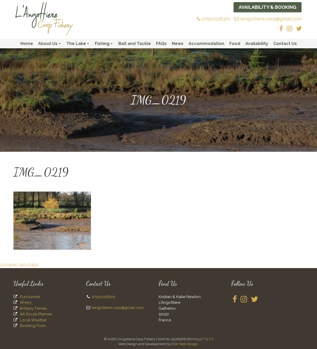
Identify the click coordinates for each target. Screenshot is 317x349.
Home (26, 43)
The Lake (78, 44)
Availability (256, 43)
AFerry (26, 302)
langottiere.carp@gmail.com (268, 18)
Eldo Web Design (184, 344)
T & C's (208, 339)
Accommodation (206, 43)
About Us (50, 44)
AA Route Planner (36, 314)
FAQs (161, 43)
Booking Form (33, 325)
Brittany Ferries (33, 308)
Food (234, 43)
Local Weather (33, 320)
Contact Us (285, 43)
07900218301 (213, 18)
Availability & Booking (267, 7)
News (177, 43)
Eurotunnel (30, 296)
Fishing (104, 44)
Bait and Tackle (134, 43)
